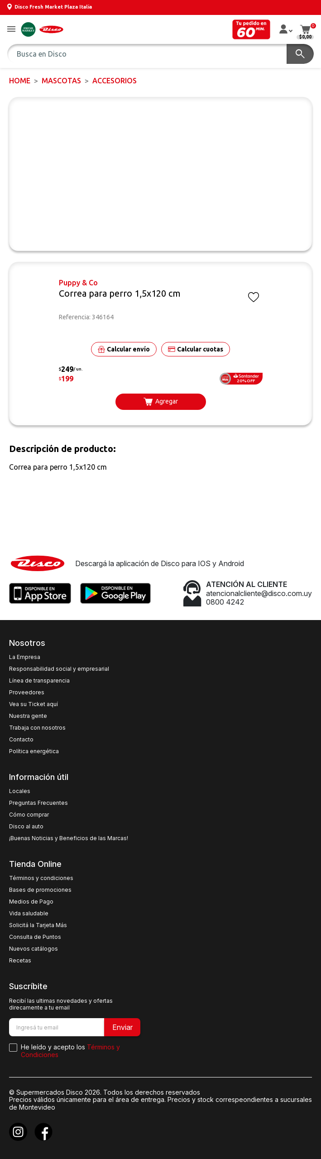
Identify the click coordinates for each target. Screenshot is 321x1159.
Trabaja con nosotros (37, 728)
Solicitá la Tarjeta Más (38, 925)
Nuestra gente (28, 716)
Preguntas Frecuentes (38, 803)
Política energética (34, 751)
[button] (11, 29)
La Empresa (24, 657)
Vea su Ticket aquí (33, 704)
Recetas (20, 960)
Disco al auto (26, 826)
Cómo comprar (29, 815)
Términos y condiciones (41, 878)
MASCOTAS (61, 81)
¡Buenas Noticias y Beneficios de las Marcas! (68, 838)
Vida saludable (28, 913)
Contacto (21, 739)
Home (19, 81)
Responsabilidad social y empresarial (59, 669)
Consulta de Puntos (35, 937)
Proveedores (26, 692)
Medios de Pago (31, 901)
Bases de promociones (40, 890)
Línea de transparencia (39, 680)
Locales (19, 791)
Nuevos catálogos (33, 949)
